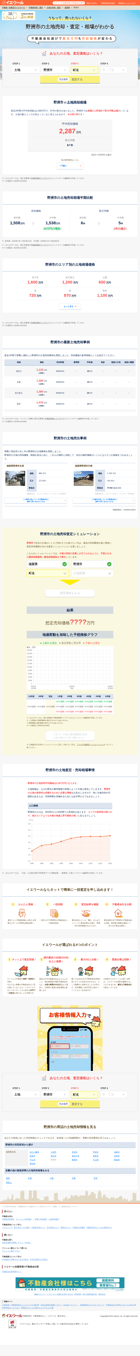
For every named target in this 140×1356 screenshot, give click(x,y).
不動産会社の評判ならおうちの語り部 (121, 1305)
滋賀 (8, 1178)
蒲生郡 (32, 1164)
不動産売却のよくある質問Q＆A (99, 1228)
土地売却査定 (54, 1219)
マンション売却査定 (24, 1219)
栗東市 (74, 1160)
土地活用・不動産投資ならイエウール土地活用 (20, 1305)
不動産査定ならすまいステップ (92, 1305)
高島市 (32, 1156)
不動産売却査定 (8, 1219)
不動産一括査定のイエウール (13, 8)
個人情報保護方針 (90, 1294)
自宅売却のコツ (53, 1228)
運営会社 (102, 1294)
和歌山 (9, 1183)
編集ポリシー (39, 1294)
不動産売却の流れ (108, 3)
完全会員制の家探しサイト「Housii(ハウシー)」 (59, 1305)
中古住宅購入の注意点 (39, 1259)
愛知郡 (117, 1160)
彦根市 (96, 1156)
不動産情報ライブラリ (40, 178)
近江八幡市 (34, 1152)
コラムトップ (7, 1228)
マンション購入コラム (11, 1251)
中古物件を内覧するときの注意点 (15, 1259)
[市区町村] (92, 564)
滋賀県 (67, 8)
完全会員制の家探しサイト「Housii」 (17, 1243)
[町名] (47, 573)
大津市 (53, 1152)
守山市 (32, 1160)
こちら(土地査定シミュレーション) (90, 745)
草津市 (74, 1152)
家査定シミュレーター (127, 3)
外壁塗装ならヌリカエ (11, 1308)
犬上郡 (96, 1160)
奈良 (95, 1178)
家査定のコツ (65, 1228)
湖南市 (117, 1152)
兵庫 (74, 1178)
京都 (30, 1178)
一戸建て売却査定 (40, 1219)
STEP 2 (45, 63)
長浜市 (53, 1156)
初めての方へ (92, 3)
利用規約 (78, 1294)
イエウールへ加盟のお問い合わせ (59, 1294)
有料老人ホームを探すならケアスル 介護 (37, 1308)
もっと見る (70, 306)
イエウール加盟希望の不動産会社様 (68, 3)
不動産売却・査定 (36, 8)
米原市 (117, 1156)
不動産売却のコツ (38, 1228)
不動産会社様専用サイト (11, 1272)
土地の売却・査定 (54, 8)
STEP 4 (104, 63)
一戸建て (70, 165)
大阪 (52, 1178)
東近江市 (75, 1156)
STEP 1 (16, 63)
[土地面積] (92, 573)
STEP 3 (74, 63)
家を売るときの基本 (22, 1228)
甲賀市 (96, 1152)
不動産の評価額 (78, 1228)
